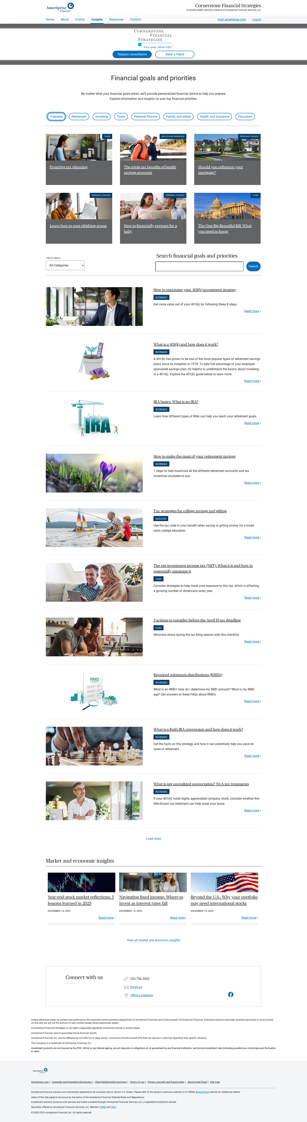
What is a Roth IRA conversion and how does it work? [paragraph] (198, 729)
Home (50, 19)
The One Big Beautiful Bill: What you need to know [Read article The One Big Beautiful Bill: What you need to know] (225, 229)
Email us (136, 987)
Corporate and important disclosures (72, 1082)
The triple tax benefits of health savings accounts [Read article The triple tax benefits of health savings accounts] (150, 170)
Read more (251, 311)
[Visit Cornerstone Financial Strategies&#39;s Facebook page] (231, 994)
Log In (257, 19)
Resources (116, 19)
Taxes (121, 116)
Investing (101, 116)
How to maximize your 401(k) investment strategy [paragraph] (195, 290)
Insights (97, 19)
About (65, 19)
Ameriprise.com (40, 1082)
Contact (135, 19)
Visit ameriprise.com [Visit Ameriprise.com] (232, 19)
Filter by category (53, 258)
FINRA (102, 1107)
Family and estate (178, 116)
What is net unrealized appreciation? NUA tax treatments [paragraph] (201, 784)
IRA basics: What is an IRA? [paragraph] (176, 402)
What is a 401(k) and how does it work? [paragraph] (186, 344)
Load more (153, 839)
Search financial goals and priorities (196, 256)
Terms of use (137, 1082)
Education (245, 116)
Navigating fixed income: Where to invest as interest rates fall (151, 900)
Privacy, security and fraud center (166, 1082)
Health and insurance (214, 116)
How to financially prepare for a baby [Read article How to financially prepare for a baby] (150, 229)
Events (80, 19)
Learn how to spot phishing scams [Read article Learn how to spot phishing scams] (78, 226)
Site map (215, 1082)
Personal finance (145, 116)
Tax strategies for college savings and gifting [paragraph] (190, 511)
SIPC (113, 1107)
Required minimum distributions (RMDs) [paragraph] (188, 675)
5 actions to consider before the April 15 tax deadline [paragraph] (197, 620)
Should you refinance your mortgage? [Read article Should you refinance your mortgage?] (220, 170)
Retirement (78, 116)
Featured (56, 116)
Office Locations (141, 995)
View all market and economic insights (153, 940)
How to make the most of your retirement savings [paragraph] (195, 456)
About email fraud (197, 1082)
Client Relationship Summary (111, 1082)
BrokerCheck (202, 1092)
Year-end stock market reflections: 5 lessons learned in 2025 (81, 900)
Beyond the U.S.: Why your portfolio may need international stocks (224, 900)
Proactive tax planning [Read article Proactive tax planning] (69, 167)
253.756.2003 (139, 979)
